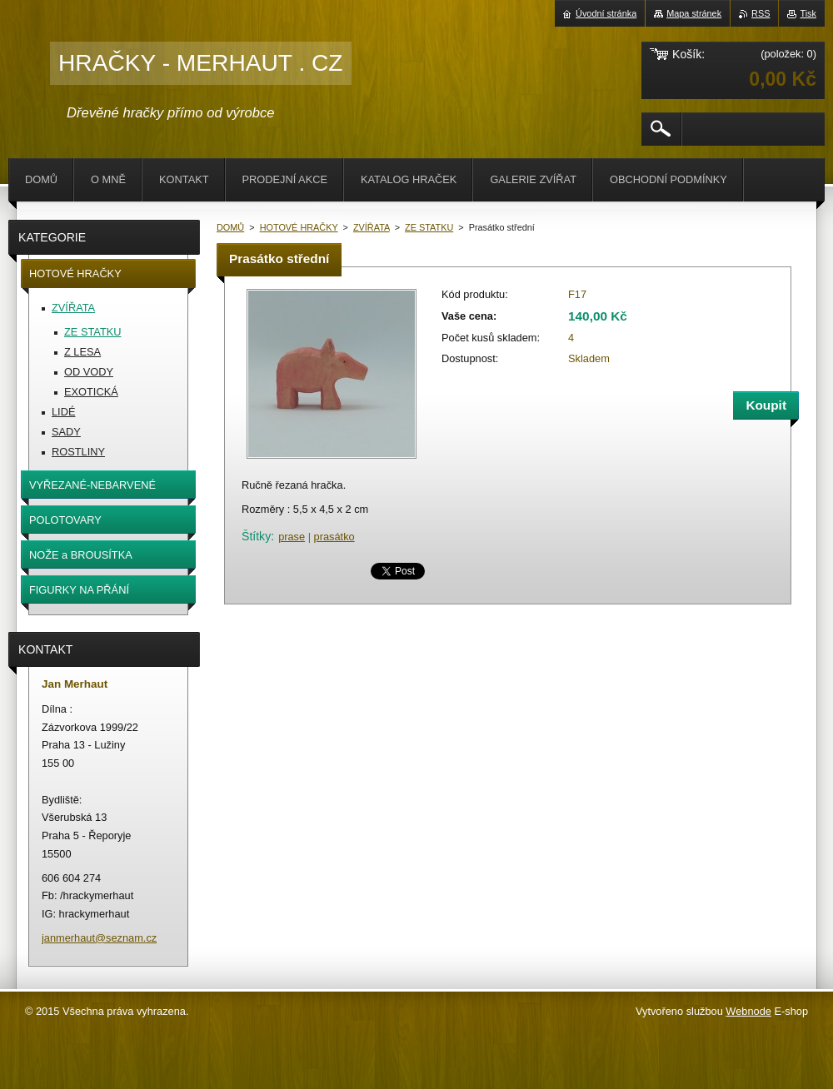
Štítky (256, 536)
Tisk (808, 13)
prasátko (334, 536)
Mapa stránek (693, 13)
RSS (760, 13)
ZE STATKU (429, 227)
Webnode (748, 1011)
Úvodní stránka (606, 13)
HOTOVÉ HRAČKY (299, 227)
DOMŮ (230, 227)
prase (291, 536)
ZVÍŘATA (371, 227)
